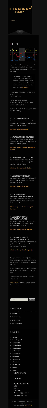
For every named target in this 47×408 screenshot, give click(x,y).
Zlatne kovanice (16, 317)
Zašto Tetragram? (17, 340)
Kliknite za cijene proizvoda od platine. (21, 229)
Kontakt (14, 370)
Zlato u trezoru (16, 353)
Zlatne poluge (16, 313)
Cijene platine (16, 362)
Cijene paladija (16, 364)
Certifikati (14, 367)
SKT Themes (28, 405)
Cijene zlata (15, 356)
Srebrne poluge (16, 320)
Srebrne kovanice (17, 323)
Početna (14, 337)
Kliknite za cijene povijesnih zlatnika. (20, 168)
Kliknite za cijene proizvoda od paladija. (21, 250)
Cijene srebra (16, 359)
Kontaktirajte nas (14, 282)
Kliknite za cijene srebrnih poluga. (20, 186)
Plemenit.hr (24, 87)
